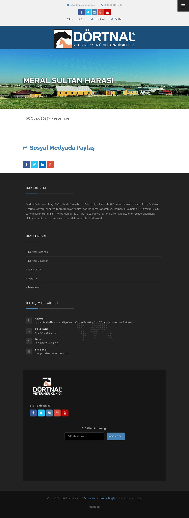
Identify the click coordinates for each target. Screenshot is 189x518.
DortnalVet (41, 413)
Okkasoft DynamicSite (129, 498)
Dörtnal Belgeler (38, 260)
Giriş (82, 19)
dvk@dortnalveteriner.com (81, 5)
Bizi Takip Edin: (40, 405)
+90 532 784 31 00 (47, 343)
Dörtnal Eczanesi (38, 251)
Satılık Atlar (35, 269)
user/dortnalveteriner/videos (65, 413)
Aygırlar (33, 278)
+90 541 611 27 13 (111, 5)
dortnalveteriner (49, 413)
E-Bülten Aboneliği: (94, 428)
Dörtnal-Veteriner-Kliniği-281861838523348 (33, 413)
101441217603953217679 (57, 413)
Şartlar (116, 19)
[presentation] (55, 450)
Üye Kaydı (98, 19)
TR (70, 19)
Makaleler (34, 287)
